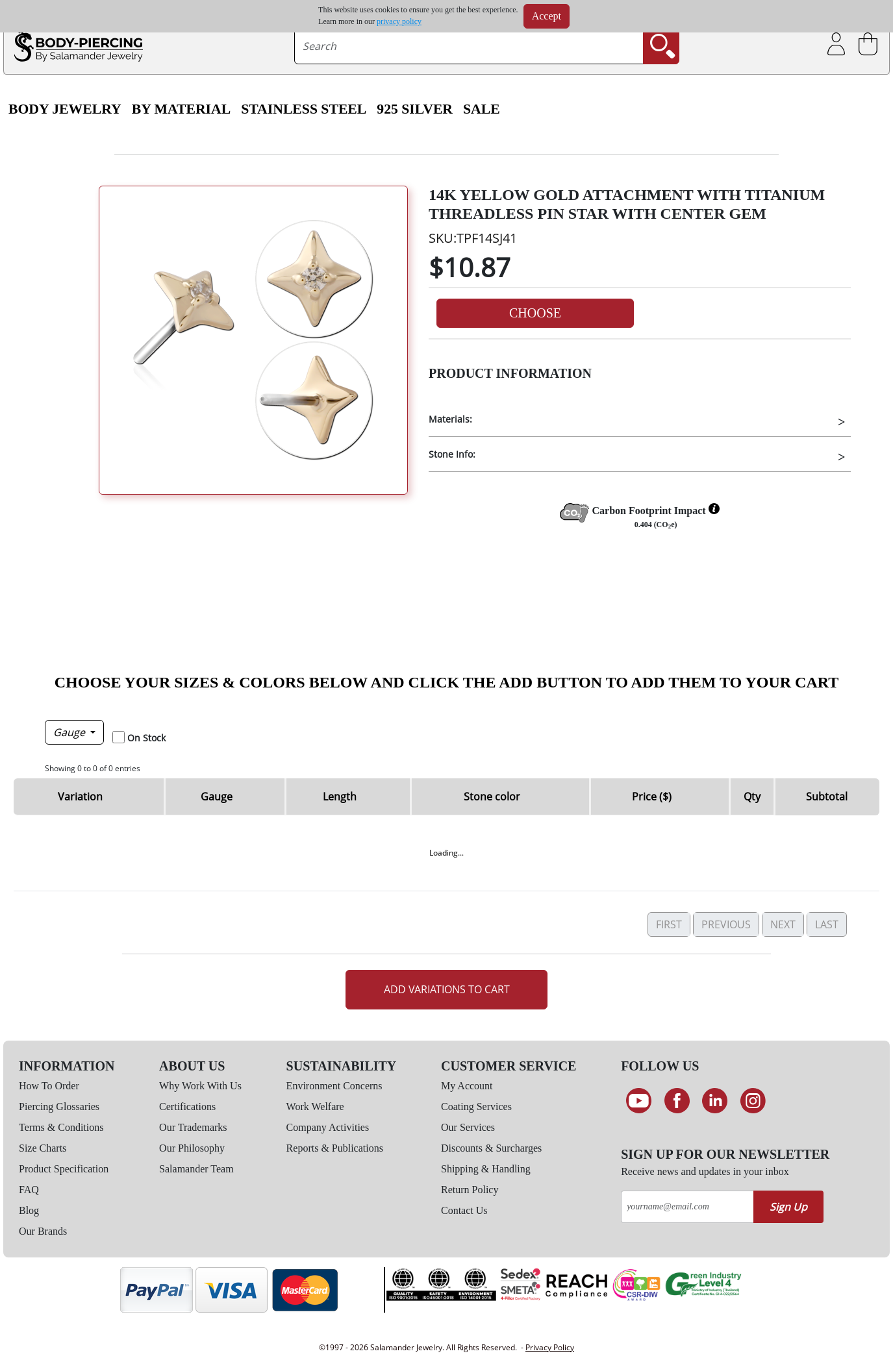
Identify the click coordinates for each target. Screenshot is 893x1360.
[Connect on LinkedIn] (715, 1101)
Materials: (450, 419)
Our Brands (43, 1231)
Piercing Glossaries (59, 1106)
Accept (546, 15)
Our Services (468, 1127)
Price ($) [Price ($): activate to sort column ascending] (652, 796)
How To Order (49, 1085)
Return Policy (469, 1189)
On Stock (146, 738)
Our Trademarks (193, 1127)
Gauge (70, 732)
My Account (467, 1085)
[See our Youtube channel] (639, 1101)
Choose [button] (535, 313)
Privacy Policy (549, 1347)
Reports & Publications (334, 1148)
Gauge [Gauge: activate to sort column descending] (217, 796)
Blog (29, 1210)
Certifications (187, 1106)
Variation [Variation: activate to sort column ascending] (80, 796)
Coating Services (476, 1106)
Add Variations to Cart (447, 989)
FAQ (29, 1189)
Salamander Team (196, 1168)
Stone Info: (452, 454)
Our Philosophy (192, 1148)
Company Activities (328, 1127)
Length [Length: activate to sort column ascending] (340, 796)
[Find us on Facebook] (677, 1101)
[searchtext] (469, 46)
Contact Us (464, 1210)
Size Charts (42, 1148)
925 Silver (415, 109)
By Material (181, 109)
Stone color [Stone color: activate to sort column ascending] (492, 796)
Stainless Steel (303, 109)
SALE (481, 109)
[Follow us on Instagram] (753, 1101)
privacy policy (399, 21)
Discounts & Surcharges (491, 1148)
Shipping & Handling (486, 1168)
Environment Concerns (334, 1085)
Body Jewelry (64, 109)
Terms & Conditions (61, 1127)
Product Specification (63, 1168)
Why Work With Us (200, 1085)
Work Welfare (315, 1106)
